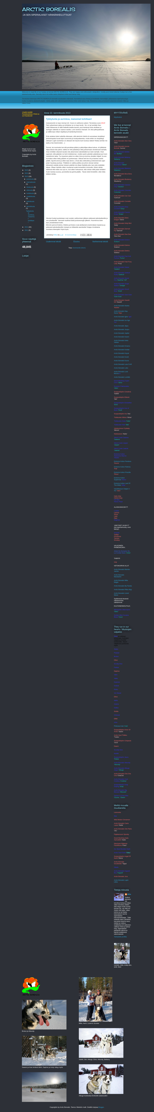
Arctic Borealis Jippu (121, 326)
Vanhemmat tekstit (100, 242)
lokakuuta (30, 187)
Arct (115, 368)
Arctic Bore (118, 353)
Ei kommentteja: (71, 235)
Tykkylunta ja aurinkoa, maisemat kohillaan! (69, 119)
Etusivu (76, 242)
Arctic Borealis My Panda (123, 586)
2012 (27, 227)
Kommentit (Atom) (79, 248)
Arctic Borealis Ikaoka (121, 306)
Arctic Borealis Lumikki (122, 377)
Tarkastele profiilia (120, 937)
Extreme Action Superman (119, 479)
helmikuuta (30, 201)
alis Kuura (125, 361)
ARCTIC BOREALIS (48, 9)
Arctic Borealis (119, 357)
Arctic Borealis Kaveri (121, 337)
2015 (27, 170)
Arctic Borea (118, 350)
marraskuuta (31, 182)
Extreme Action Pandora (122, 461)
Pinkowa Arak (119, 726)
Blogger (101, 1107)
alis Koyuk (125, 353)
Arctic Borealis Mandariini (119, 576)
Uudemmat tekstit (53, 242)
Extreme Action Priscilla (122, 472)
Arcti (115, 329)
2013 (27, 176)
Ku (126, 357)
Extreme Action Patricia (122, 467)
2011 (27, 230)
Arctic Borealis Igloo (121, 317)
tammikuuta (31, 206)
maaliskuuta (31, 196)
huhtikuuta (30, 193)
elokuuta (30, 190)
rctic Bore (118, 361)
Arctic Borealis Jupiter (121, 333)
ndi (128, 357)
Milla (129, 894)
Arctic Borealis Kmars (121, 346)
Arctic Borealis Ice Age (122, 320)
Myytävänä (118, 117)
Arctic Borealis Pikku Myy (123, 589)
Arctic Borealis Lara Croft (123, 364)
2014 (27, 173)
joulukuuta (30, 179)
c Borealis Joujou (123, 329)
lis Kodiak (126, 350)
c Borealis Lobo (122, 368)
